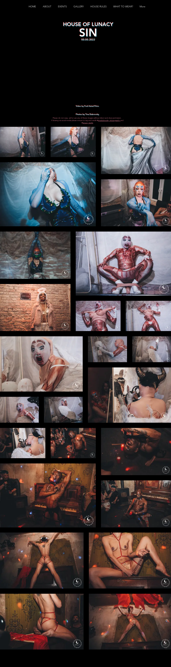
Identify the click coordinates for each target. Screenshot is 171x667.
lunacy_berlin (88, 123)
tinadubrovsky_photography (109, 120)
